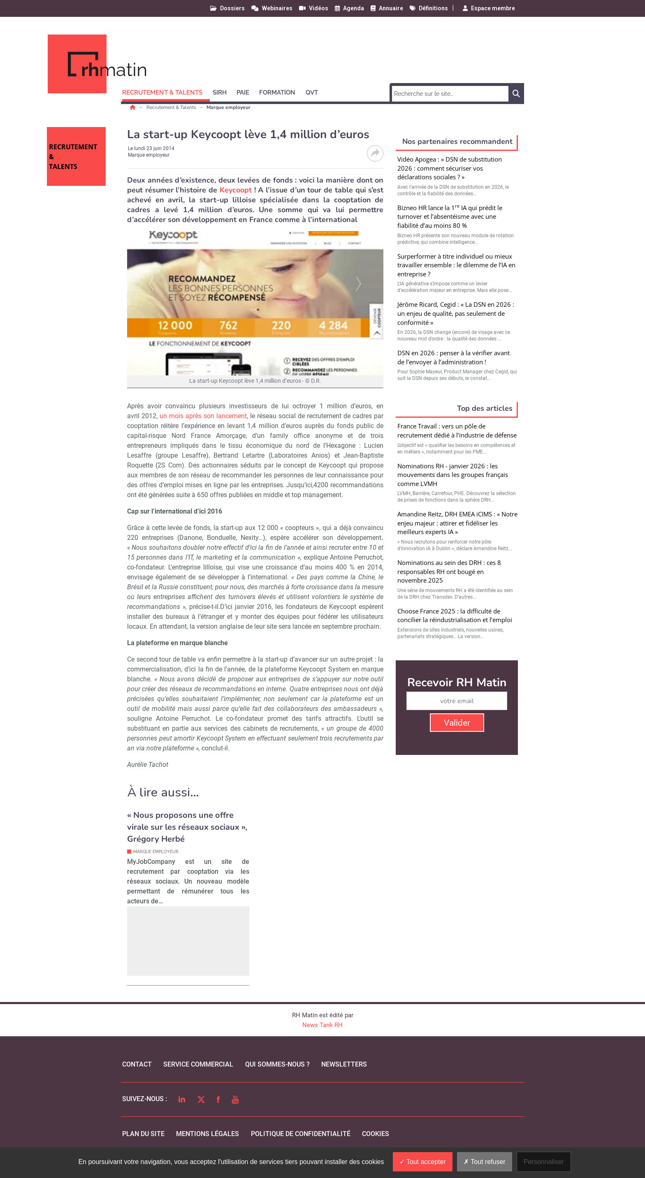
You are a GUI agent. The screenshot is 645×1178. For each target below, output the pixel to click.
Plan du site (143, 1134)
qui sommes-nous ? (277, 1064)
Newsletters (344, 1064)
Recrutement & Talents (171, 107)
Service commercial (198, 1064)
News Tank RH (322, 1025)
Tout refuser (485, 1161)
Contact (137, 1064)
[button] (166, 91)
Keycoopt (236, 190)
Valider (457, 723)
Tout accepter (422, 1161)
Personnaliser (544, 1161)
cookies (375, 1134)
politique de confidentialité (300, 1134)
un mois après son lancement (203, 416)
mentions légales (207, 1134)
